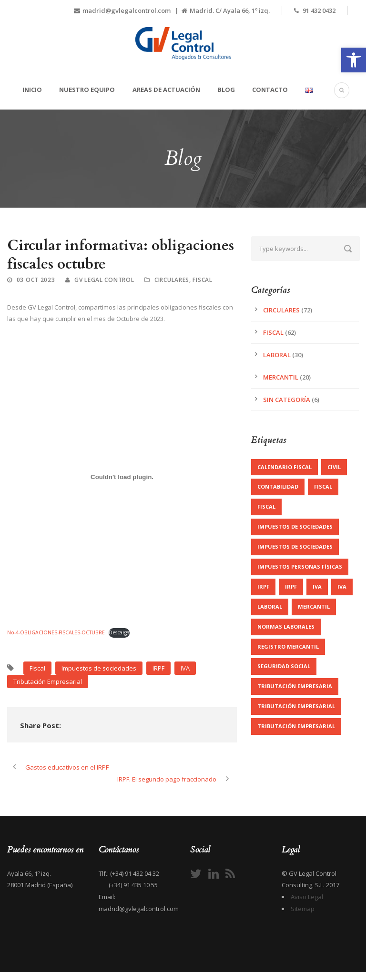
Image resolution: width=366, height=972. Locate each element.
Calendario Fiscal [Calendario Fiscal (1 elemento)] (284, 467)
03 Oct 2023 (36, 280)
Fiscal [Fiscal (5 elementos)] (266, 506)
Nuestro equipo (87, 89)
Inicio (32, 89)
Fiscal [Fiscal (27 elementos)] (323, 486)
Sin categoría (286, 399)
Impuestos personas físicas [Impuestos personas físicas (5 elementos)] (299, 566)
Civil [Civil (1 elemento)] (334, 467)
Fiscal (202, 280)
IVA (185, 668)
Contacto (270, 89)
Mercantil (280, 377)
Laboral (277, 355)
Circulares (171, 280)
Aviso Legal (307, 896)
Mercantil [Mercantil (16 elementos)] (314, 606)
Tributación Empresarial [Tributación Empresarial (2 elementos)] (296, 726)
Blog (226, 89)
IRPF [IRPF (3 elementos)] (263, 586)
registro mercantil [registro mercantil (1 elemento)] (288, 646)
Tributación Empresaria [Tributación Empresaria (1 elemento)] (294, 686)
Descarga (119, 632)
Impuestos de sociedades (98, 668)
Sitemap (303, 908)
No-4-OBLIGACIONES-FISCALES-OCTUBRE (56, 632)
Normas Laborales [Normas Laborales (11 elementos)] (286, 626)
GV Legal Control (104, 280)
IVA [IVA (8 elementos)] (341, 586)
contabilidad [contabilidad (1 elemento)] (277, 486)
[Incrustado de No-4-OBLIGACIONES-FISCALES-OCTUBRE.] (122, 477)
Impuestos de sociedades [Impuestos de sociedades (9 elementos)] (295, 526)
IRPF (158, 668)
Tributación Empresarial (47, 681)
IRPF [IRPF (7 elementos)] (291, 586)
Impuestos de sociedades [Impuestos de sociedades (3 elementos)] (295, 546)
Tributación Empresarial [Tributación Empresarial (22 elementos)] (296, 706)
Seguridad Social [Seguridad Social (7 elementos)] (283, 666)
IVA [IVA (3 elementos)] (317, 586)
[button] (353, 60)
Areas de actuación (166, 89)
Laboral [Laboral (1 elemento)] (269, 606)
